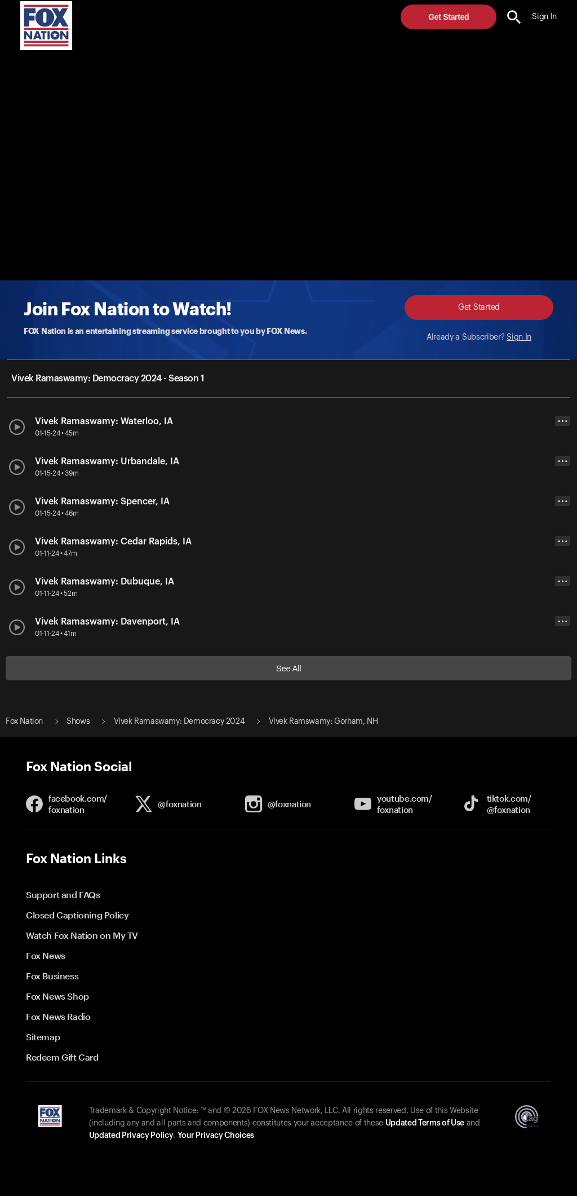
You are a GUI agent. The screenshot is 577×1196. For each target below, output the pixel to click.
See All (288, 668)
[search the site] (514, 17)
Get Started (448, 16)
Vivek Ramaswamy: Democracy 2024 (179, 721)
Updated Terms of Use (424, 1123)
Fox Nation (24, 721)
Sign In (519, 337)
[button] (514, 17)
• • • (562, 421)
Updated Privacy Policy (131, 1136)
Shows (78, 721)
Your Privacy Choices (215, 1136)
